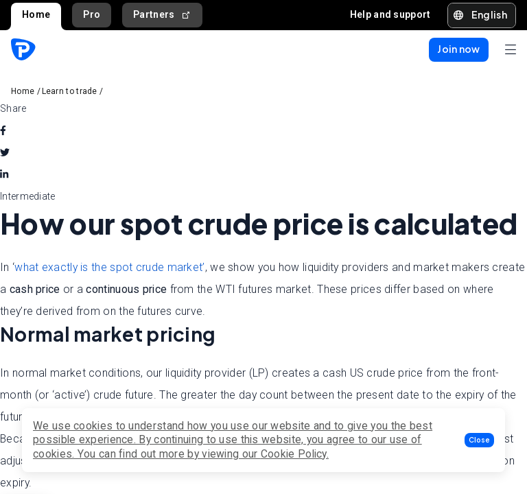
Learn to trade (69, 91)
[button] (479, 440)
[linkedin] (4, 174)
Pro (91, 14)
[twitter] (5, 152)
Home (36, 14)
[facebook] (3, 130)
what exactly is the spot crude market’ (109, 267)
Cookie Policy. (295, 453)
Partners (162, 15)
